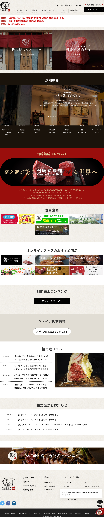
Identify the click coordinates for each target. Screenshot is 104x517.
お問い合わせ (74, 11)
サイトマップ (95, 513)
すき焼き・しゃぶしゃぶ (92, 486)
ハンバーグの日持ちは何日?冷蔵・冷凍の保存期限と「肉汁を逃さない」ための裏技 (31, 378)
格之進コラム (48, 483)
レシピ (46, 493)
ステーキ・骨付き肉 (70, 499)
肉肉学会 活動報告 (49, 486)
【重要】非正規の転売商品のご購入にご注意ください (27, 21)
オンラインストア (94, 9)
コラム (63, 11)
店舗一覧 (34, 11)
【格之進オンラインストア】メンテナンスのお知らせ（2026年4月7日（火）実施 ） (52, 424)
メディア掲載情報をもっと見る (52, 331)
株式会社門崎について (25, 513)
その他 (87, 493)
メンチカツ (67, 486)
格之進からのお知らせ (10, 513)
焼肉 (86, 483)
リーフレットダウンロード (65, 5)
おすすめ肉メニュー (49, 11)
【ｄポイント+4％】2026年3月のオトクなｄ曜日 (37, 429)
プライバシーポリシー (49, 513)
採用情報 (78, 5)
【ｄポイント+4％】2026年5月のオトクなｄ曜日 (37, 414)
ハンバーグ (67, 483)
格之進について (22, 11)
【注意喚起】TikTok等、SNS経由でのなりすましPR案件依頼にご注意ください (36, 18)
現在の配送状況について (16, 24)
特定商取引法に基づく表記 (65, 513)
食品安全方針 (37, 513)
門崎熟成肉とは (49, 489)
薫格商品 (67, 489)
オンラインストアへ (52, 300)
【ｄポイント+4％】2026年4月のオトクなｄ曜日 (37, 419)
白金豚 (87, 489)
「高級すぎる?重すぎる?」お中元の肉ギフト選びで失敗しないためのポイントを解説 (31, 359)
